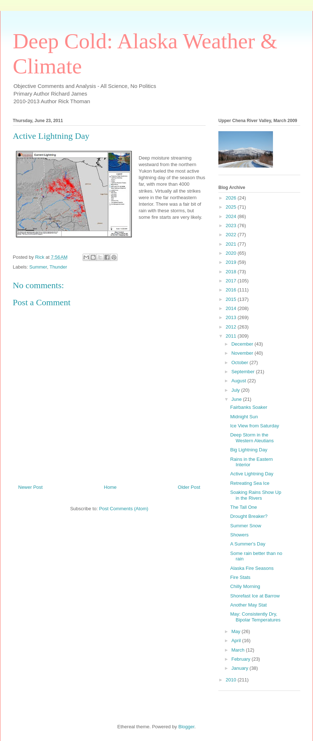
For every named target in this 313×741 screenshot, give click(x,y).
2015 (232, 299)
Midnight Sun (244, 416)
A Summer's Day (247, 544)
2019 (232, 262)
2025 (232, 207)
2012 (232, 327)
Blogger (186, 726)
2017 (232, 280)
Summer (38, 267)
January (240, 668)
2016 (232, 290)
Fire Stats (240, 577)
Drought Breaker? (249, 516)
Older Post (189, 487)
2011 (232, 336)
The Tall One (243, 507)
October (240, 362)
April (236, 640)
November (243, 353)
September (243, 371)
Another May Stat (248, 605)
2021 (232, 244)
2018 (232, 271)
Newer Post (30, 487)
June (237, 399)
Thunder (58, 267)
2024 (232, 216)
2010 (232, 679)
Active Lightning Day (251, 473)
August (239, 380)
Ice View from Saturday (254, 425)
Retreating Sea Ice (249, 483)
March (238, 650)
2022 (232, 234)
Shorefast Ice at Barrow (255, 596)
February (241, 659)
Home (110, 487)
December (243, 344)
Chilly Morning (245, 586)
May (236, 631)
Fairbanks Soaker (248, 407)
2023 (232, 225)
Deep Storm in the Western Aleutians (252, 437)
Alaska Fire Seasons (251, 568)
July (236, 390)
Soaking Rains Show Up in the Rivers (255, 495)
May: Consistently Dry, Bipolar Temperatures (255, 617)
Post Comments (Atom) (123, 508)
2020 (232, 253)
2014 (232, 308)
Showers (239, 534)
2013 (232, 317)
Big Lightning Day (248, 449)
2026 (232, 198)
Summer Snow (245, 525)
